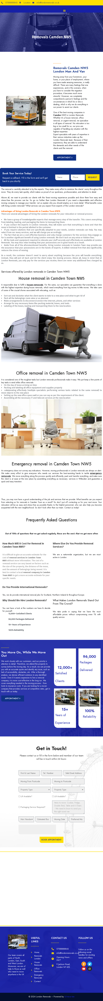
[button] (64, 10)
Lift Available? (26, 790)
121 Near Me (69, 996)
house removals (35, 284)
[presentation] (37, 823)
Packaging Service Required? (33, 801)
